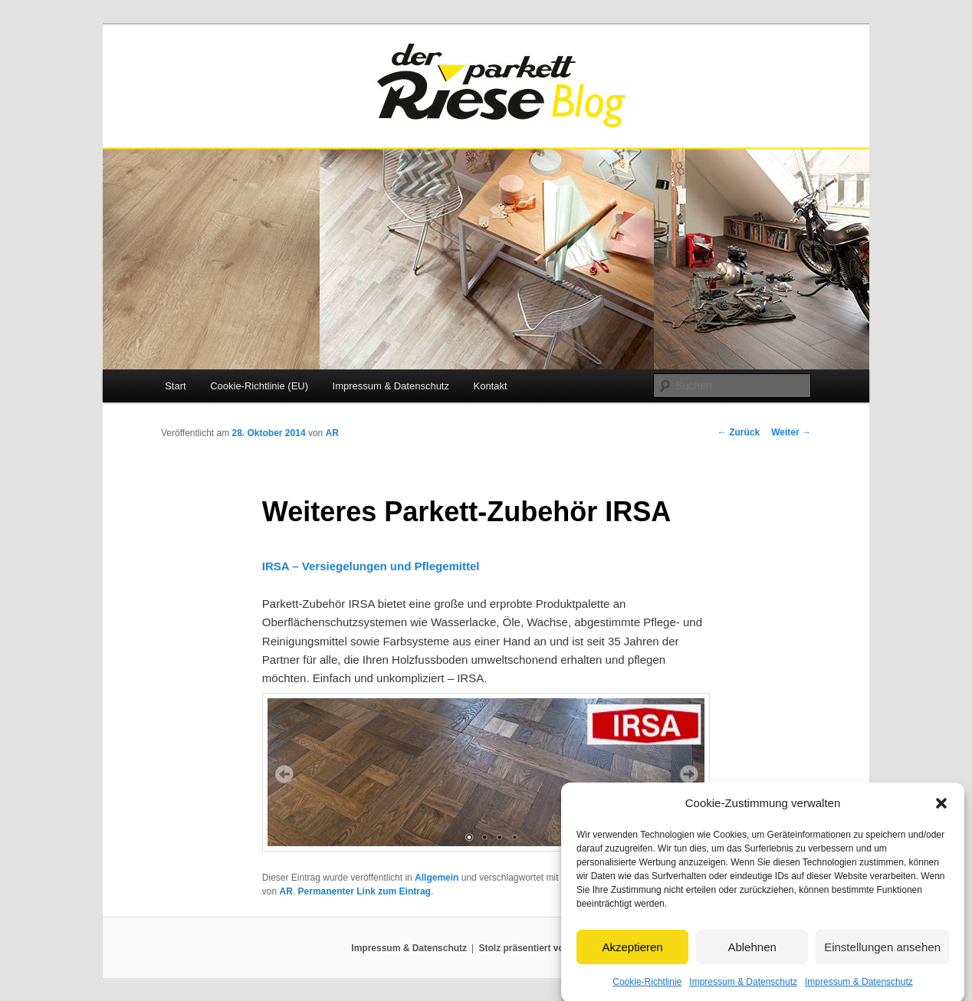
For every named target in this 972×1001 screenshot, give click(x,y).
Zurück (739, 432)
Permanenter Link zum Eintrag (364, 891)
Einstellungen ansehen (882, 953)
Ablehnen (751, 953)
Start (175, 386)
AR (332, 433)
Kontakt (490, 386)
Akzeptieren (632, 953)
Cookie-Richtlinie (646, 988)
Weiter (791, 432)
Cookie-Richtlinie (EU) (259, 386)
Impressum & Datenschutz (743, 988)
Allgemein (436, 877)
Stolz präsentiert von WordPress (550, 948)
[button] (941, 810)
